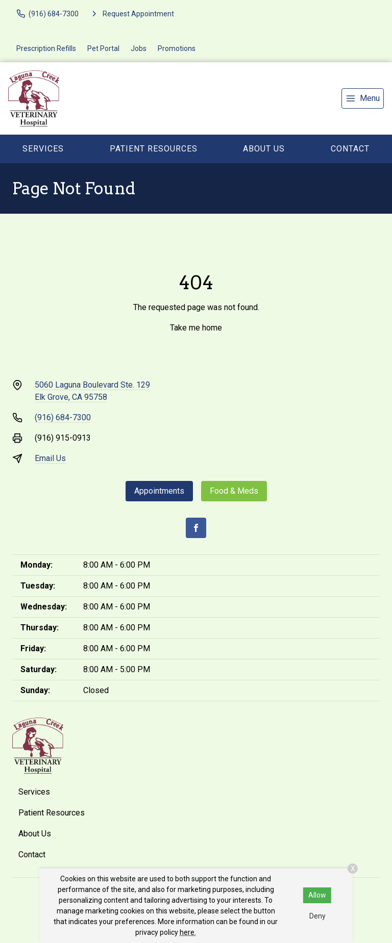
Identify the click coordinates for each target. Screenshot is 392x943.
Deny (317, 916)
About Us (264, 149)
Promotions (176, 48)
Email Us (50, 458)
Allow (317, 895)
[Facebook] (196, 528)
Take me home (196, 328)
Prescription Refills (46, 48)
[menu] (362, 98)
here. (188, 932)
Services (43, 149)
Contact (350, 149)
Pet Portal (103, 48)
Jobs (138, 48)
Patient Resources (154, 149)
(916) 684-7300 (63, 417)
